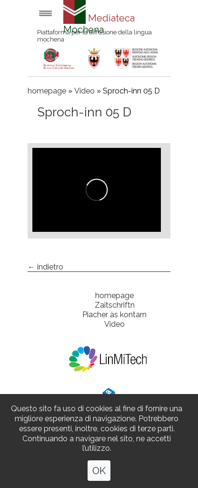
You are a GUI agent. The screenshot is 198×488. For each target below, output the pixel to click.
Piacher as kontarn (114, 314)
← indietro (45, 266)
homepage (47, 90)
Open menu (45, 13)
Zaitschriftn (115, 305)
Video (84, 90)
